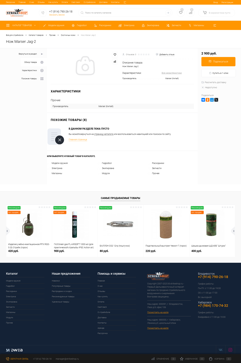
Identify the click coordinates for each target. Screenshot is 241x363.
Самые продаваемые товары (120, 198)
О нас (19, 2)
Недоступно (209, 87)
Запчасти (154, 168)
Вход (215, 2)
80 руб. (104, 251)
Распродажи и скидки (62, 291)
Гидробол (104, 163)
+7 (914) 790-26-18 (42, 359)
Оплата (52, 2)
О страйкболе (77, 2)
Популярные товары (61, 286)
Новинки (56, 281)
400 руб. (196, 251)
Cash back (63, 2)
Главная (9, 2)
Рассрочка (103, 333)
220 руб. (151, 251)
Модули (103, 173)
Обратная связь (17, 359)
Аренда (114, 2)
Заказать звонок (57, 15)
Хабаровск (205, 302)
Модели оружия (57, 163)
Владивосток (206, 273)
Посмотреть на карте (157, 312)
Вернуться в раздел (31, 54)
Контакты (103, 2)
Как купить (40, 2)
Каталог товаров (21, 25)
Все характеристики (172, 73)
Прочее (153, 173)
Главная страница (78, 139)
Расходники (155, 163)
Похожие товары (32, 78)
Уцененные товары (60, 302)
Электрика (54, 168)
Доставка (91, 2)
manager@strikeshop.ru (67, 359)
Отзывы (28, 2)
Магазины (54, 173)
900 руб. (59, 251)
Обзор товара (33, 62)
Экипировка (105, 168)
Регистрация (227, 2)
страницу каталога (103, 134)
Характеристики (32, 70)
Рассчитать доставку (213, 82)
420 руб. (13, 251)
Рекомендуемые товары (63, 296)
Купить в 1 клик (218, 73)
